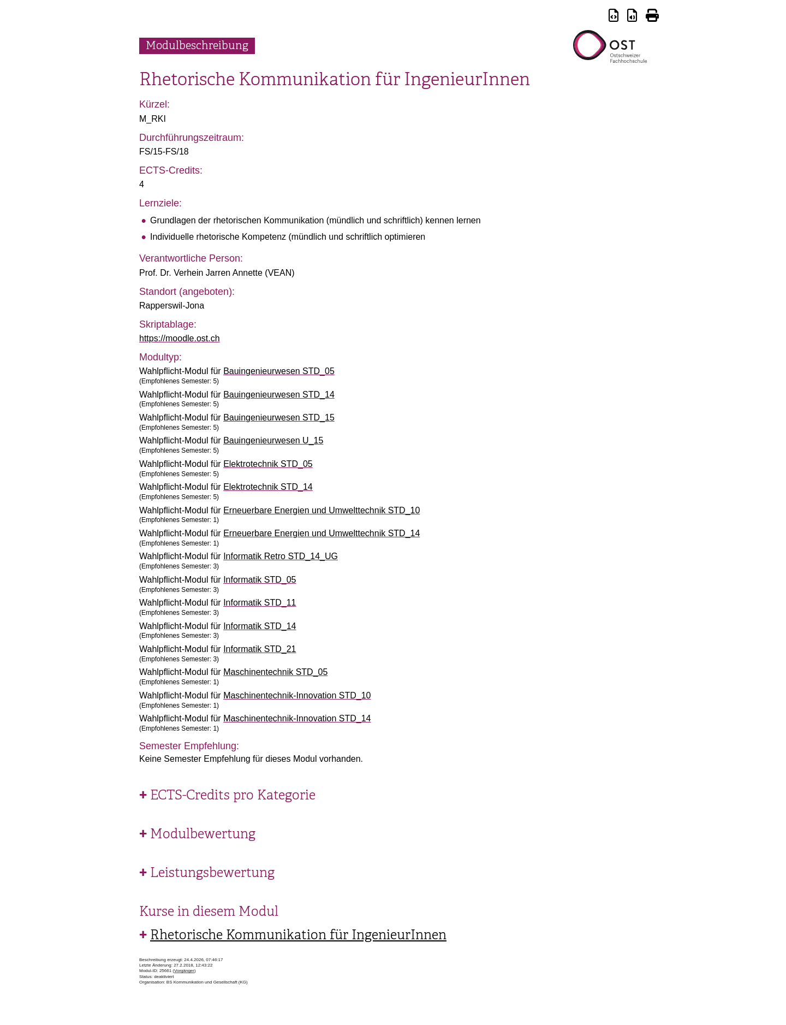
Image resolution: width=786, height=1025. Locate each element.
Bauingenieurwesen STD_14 (279, 394)
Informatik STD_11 (259, 602)
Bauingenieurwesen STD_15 (279, 417)
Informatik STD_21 (259, 649)
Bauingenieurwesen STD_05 (279, 371)
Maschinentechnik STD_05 (275, 672)
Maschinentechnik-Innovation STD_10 (297, 695)
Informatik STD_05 (259, 579)
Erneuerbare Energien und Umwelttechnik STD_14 (321, 533)
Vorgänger (184, 970)
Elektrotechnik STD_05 (268, 464)
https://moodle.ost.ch (179, 338)
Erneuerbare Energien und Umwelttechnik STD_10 (321, 510)
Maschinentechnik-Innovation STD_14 (297, 718)
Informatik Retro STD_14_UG (280, 556)
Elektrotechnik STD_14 (268, 486)
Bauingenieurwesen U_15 (273, 440)
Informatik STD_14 (259, 626)
